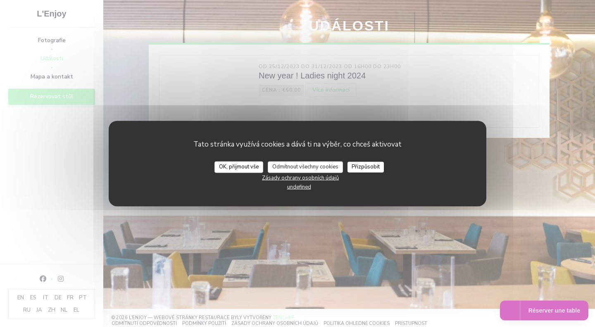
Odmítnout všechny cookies (305, 167)
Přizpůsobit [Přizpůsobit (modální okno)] (366, 167)
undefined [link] (299, 186)
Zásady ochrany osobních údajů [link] (300, 177)
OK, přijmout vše (239, 167)
